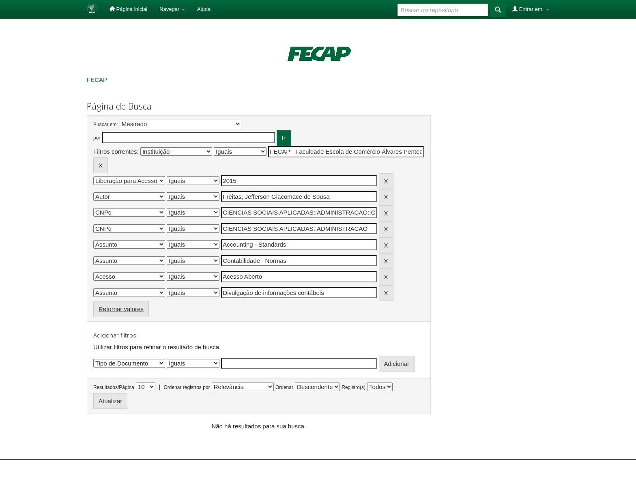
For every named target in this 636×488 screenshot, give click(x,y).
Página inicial (128, 9)
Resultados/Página (113, 387)
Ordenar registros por (186, 387)
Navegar (172, 9)
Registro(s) (353, 387)
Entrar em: (530, 9)
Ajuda (204, 9)
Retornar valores (121, 308)
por (96, 138)
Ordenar (284, 387)
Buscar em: (105, 124)
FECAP (97, 79)
